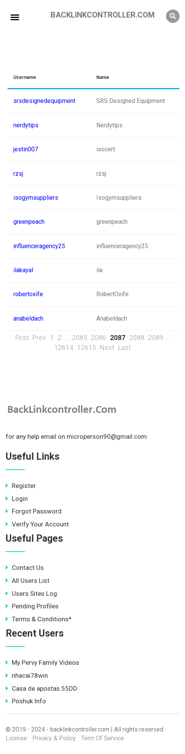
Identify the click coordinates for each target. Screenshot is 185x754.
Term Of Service (102, 738)
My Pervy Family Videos (42, 662)
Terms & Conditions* (39, 619)
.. (66, 338)
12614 (63, 347)
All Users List (27, 580)
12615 (86, 347)
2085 (79, 338)
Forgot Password (34, 511)
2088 (136, 338)
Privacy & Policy (54, 738)
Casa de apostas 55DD (41, 688)
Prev (39, 338)
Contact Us (25, 567)
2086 (98, 338)
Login (17, 498)
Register (21, 485)
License (16, 738)
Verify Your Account (37, 524)
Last (124, 347)
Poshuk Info (26, 701)
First (22, 338)
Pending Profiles (32, 606)
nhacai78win (27, 675)
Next (107, 347)
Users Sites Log (31, 593)
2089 (155, 338)
